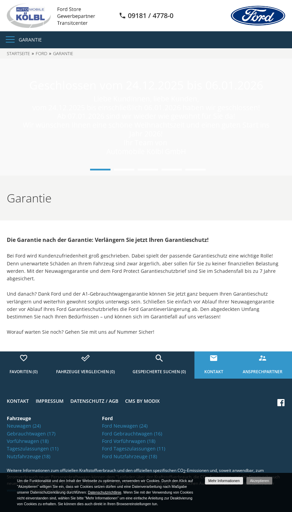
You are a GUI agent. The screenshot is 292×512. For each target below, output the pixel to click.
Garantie (30, 39)
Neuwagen (24, 426)
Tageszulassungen (32, 448)
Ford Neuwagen (125, 426)
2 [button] (124, 169)
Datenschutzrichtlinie (104, 492)
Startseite (18, 53)
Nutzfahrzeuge (28, 456)
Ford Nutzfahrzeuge (129, 456)
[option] (146, 117)
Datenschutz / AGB (94, 401)
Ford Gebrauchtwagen (132, 433)
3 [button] (148, 169)
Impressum (50, 401)
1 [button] (100, 169)
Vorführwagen (28, 441)
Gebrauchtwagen (31, 433)
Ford (41, 53)
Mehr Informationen (224, 481)
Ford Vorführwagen (128, 441)
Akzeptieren (259, 481)
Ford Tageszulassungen (133, 448)
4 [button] (171, 169)
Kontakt (18, 401)
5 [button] (195, 169)
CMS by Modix (142, 401)
